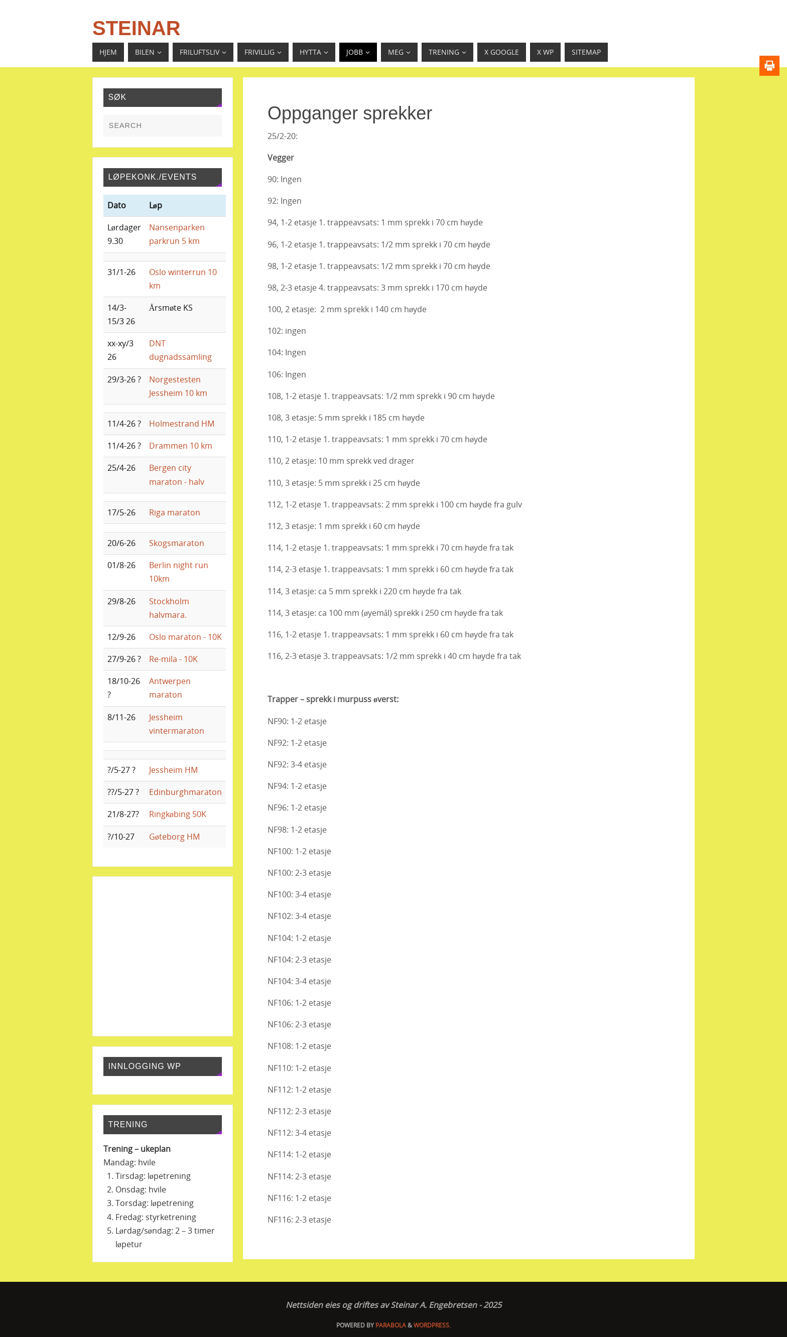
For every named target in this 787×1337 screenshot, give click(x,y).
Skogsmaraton (176, 543)
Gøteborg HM (174, 836)
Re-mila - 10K (173, 658)
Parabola (390, 1325)
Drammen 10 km (180, 445)
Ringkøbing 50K (177, 814)
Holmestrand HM (181, 423)
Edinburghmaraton (185, 791)
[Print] (769, 66)
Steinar (136, 28)
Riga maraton (174, 512)
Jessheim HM (173, 769)
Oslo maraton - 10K (185, 636)
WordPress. (432, 1325)
